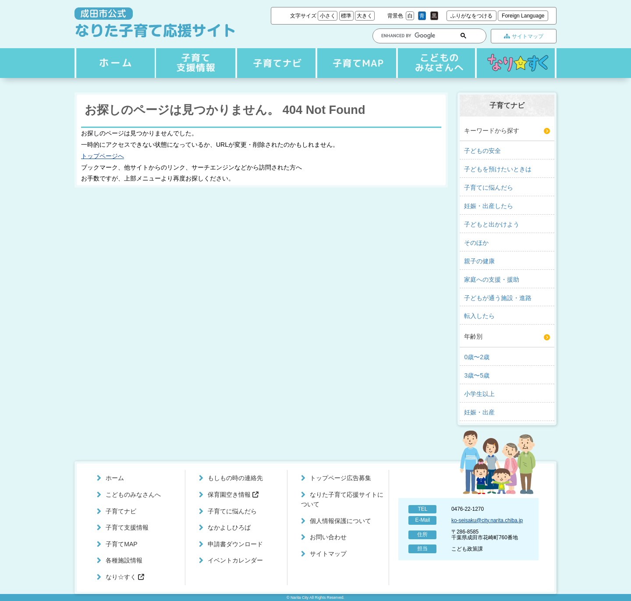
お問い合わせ (328, 537)
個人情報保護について (340, 520)
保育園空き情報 (233, 494)
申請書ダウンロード (235, 544)
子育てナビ (194, 63)
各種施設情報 (124, 560)
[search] (411, 35)
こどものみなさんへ (435, 63)
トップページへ (102, 155)
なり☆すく (516, 63)
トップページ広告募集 (340, 477)
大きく (364, 16)
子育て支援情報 (275, 63)
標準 (346, 16)
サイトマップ (523, 36)
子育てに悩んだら (232, 511)
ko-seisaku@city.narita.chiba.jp (487, 520)
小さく (328, 16)
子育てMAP (354, 63)
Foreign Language (523, 16)
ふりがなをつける (471, 16)
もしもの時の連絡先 (235, 477)
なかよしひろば (229, 527)
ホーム (114, 63)
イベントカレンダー (235, 560)
